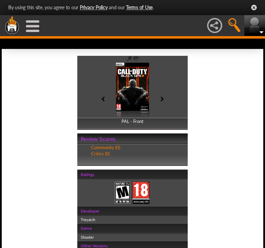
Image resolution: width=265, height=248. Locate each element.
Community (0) (105, 147)
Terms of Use (139, 7)
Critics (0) (100, 153)
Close (254, 7)
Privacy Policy (94, 7)
